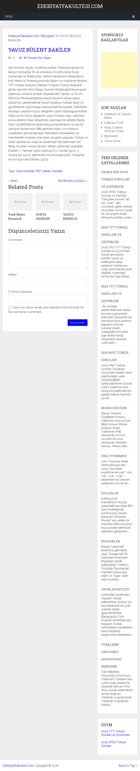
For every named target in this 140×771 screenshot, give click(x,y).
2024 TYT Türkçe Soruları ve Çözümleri (114, 293)
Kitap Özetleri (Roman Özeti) (114, 129)
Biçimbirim (111, 136)
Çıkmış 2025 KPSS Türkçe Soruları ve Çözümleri (115, 179)
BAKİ (14, 181)
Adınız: (12, 274)
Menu (9, 16)
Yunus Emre (112, 141)
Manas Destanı (114, 408)
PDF (38, 171)
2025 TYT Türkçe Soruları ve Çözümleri (114, 234)
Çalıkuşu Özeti (113, 122)
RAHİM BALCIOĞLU (71, 181)
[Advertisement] (120, 70)
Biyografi (47, 36)
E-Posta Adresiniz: (20, 291)
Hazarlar (109, 493)
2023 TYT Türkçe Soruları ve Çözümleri (115, 733)
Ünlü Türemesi (114, 456)
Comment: (15, 240)
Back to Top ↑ (128, 765)
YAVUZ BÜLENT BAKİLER (39, 49)
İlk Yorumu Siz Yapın (37, 58)
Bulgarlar (110, 541)
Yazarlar (56, 171)
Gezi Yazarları (25, 171)
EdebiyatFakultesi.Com (70, 6)
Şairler (46, 171)
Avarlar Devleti (115, 589)
